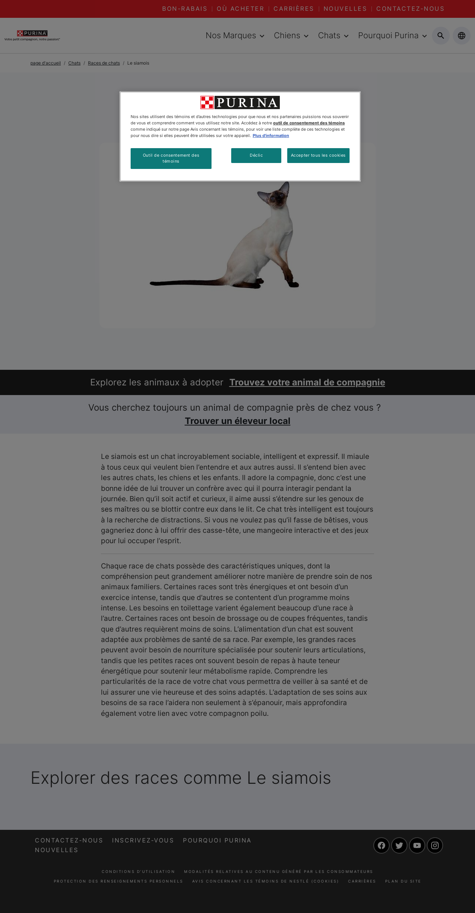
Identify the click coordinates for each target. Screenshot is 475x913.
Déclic (256, 155)
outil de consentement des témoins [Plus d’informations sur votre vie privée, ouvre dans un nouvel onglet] (309, 122)
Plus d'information (271, 135)
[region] (240, 136)
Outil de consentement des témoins (171, 158)
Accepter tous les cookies (318, 155)
